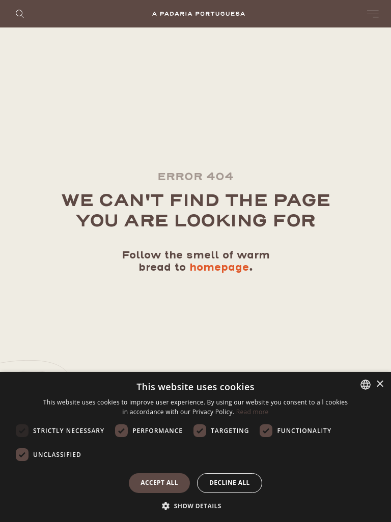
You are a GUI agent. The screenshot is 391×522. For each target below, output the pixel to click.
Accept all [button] (159, 482)
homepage (219, 267)
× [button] (379, 384)
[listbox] (365, 385)
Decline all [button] (229, 482)
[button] (195, 505)
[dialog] (195, 447)
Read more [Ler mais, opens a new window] (252, 412)
